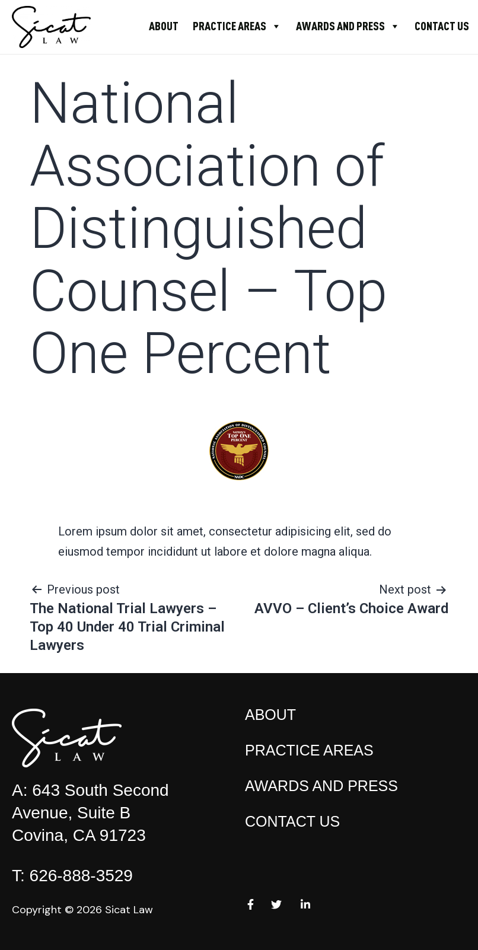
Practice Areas (237, 26)
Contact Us (442, 26)
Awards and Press (348, 26)
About (164, 26)
